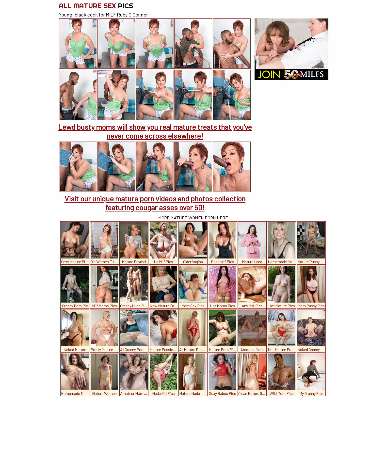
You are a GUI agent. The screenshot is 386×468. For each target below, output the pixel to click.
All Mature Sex (96, 5)
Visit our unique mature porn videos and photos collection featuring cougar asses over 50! (154, 203)
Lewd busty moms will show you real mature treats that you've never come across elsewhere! (155, 131)
